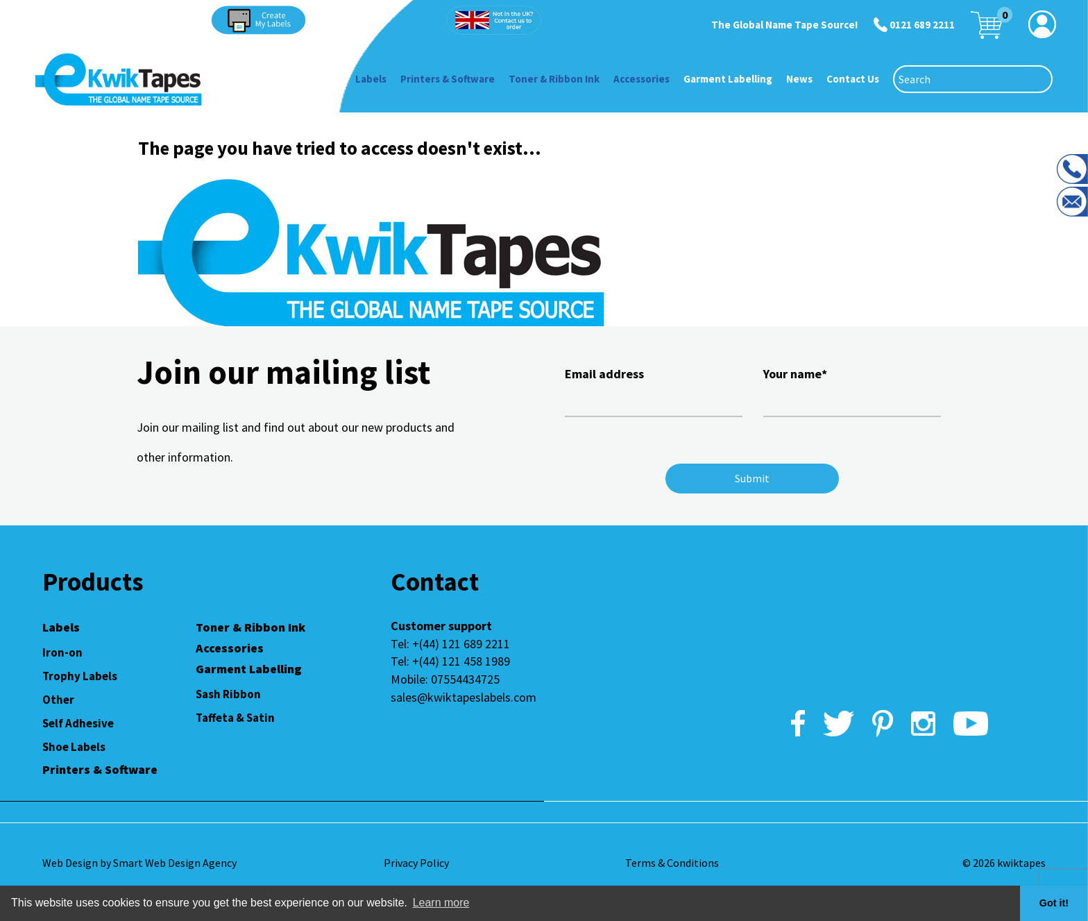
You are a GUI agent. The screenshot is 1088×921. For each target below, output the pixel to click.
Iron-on (62, 652)
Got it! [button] (1054, 903)
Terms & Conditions (672, 863)
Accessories (641, 78)
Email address (653, 390)
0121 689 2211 (922, 24)
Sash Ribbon (228, 694)
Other (58, 699)
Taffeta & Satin (235, 717)
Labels (370, 78)
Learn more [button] (441, 903)
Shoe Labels (73, 746)
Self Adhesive (78, 723)
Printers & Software (447, 78)
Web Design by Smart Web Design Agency (139, 863)
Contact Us (852, 78)
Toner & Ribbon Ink (554, 78)
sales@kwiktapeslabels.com (463, 697)
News (799, 78)
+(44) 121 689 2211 (461, 644)
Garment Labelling (727, 78)
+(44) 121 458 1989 (461, 661)
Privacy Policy (416, 863)
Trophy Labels (79, 676)
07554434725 (465, 679)
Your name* (852, 390)
